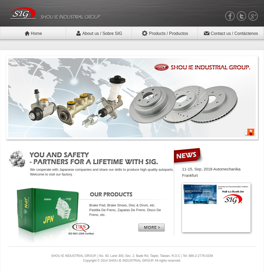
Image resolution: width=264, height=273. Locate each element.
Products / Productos (165, 33)
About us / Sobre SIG (99, 33)
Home (33, 33)
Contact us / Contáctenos (231, 33)
